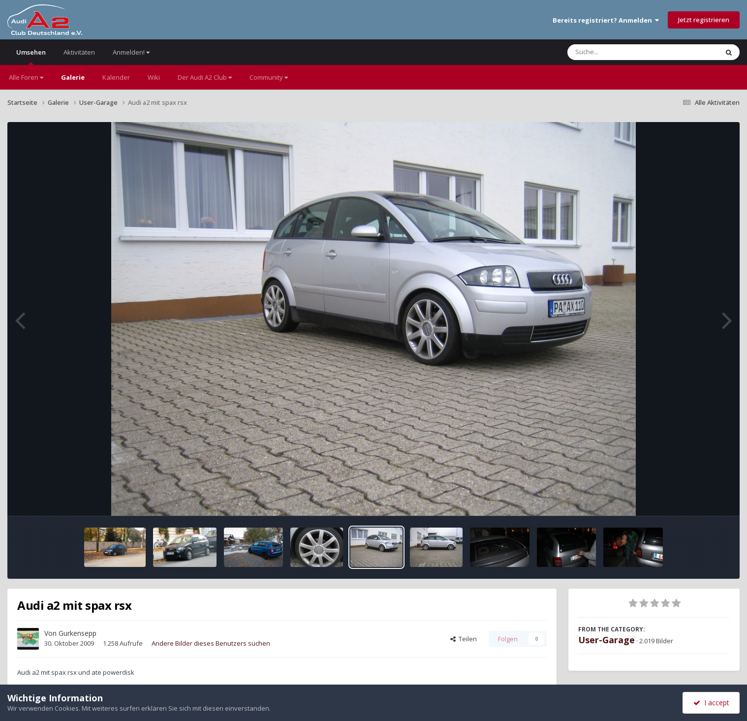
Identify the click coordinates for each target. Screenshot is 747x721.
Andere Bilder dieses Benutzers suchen (211, 643)
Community (268, 77)
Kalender (116, 77)
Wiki (154, 77)
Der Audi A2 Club (205, 77)
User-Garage (606, 640)
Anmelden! (131, 52)
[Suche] (622, 52)
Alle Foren (26, 77)
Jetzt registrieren (703, 19)
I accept (711, 702)
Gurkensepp (77, 633)
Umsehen (31, 56)
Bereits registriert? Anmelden (606, 20)
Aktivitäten (79, 52)
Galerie (73, 77)
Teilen (463, 638)
